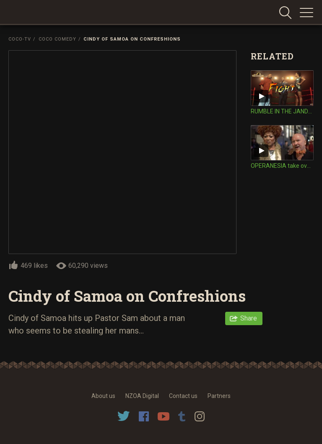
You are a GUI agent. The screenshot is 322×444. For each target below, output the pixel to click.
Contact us (183, 396)
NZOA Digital (142, 396)
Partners (219, 396)
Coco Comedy (57, 39)
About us (103, 396)
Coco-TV (19, 39)
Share (248, 318)
